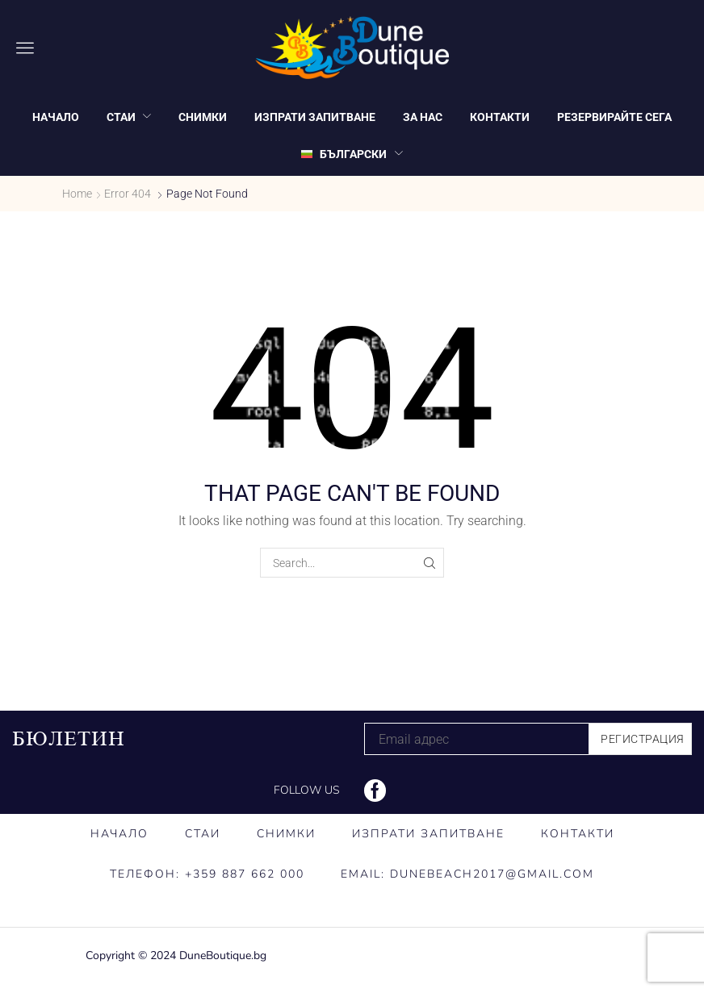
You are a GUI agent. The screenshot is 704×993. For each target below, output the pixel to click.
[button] (25, 47)
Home (77, 193)
